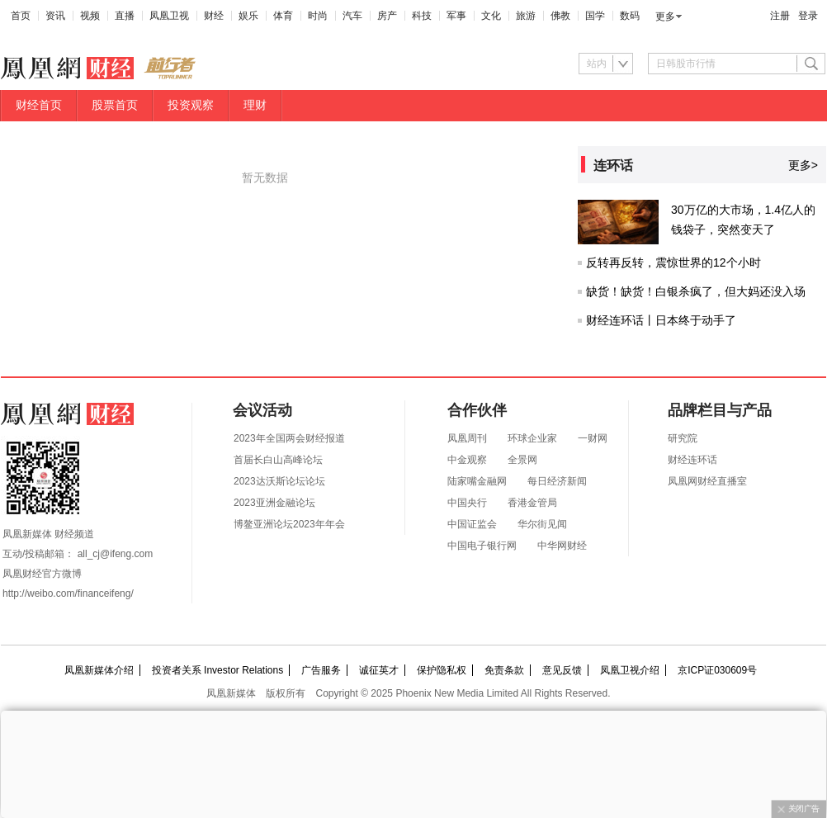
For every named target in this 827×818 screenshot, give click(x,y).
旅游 (526, 15)
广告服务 (321, 670)
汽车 (352, 15)
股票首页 (115, 105)
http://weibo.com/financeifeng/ (68, 593)
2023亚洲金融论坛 (274, 502)
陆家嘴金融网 (477, 481)
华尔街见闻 (542, 524)
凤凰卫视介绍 (629, 670)
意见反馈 (562, 670)
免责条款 (504, 670)
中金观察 (467, 460)
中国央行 (467, 502)
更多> (803, 165)
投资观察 (191, 105)
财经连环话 (692, 460)
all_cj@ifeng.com (116, 554)
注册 (780, 15)
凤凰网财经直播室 (707, 481)
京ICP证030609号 (717, 670)
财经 (214, 15)
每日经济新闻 (557, 481)
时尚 (318, 15)
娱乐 (248, 15)
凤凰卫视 (169, 15)
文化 (491, 15)
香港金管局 (532, 502)
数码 (630, 15)
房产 (387, 15)
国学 (595, 15)
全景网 (522, 460)
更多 (665, 16)
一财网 (592, 438)
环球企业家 (532, 438)
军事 (456, 15)
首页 (21, 15)
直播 (125, 15)
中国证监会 (472, 524)
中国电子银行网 (482, 545)
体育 (283, 15)
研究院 (682, 438)
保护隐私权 (441, 670)
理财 (255, 105)
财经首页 (39, 105)
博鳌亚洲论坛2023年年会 (289, 524)
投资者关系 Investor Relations (217, 670)
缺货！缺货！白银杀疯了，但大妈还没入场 (696, 291)
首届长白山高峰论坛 (278, 460)
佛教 (560, 15)
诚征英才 (379, 670)
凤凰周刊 (467, 438)
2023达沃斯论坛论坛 (279, 481)
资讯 (55, 15)
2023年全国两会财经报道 (289, 438)
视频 (90, 15)
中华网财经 (562, 545)
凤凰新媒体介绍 (99, 670)
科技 (422, 15)
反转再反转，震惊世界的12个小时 (673, 262)
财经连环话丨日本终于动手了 (661, 320)
